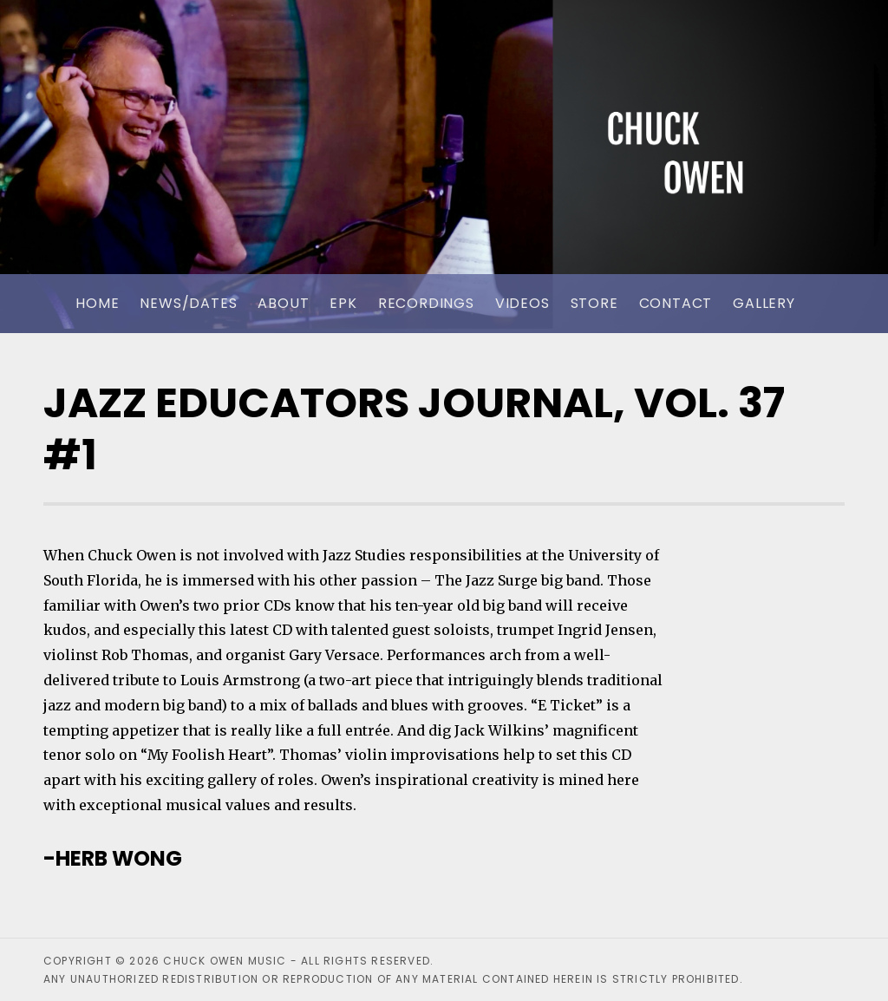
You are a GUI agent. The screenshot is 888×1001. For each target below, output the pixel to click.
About (283, 303)
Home (97, 303)
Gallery (764, 303)
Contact (676, 303)
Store (594, 303)
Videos (522, 303)
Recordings (426, 303)
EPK (343, 303)
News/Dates (188, 303)
